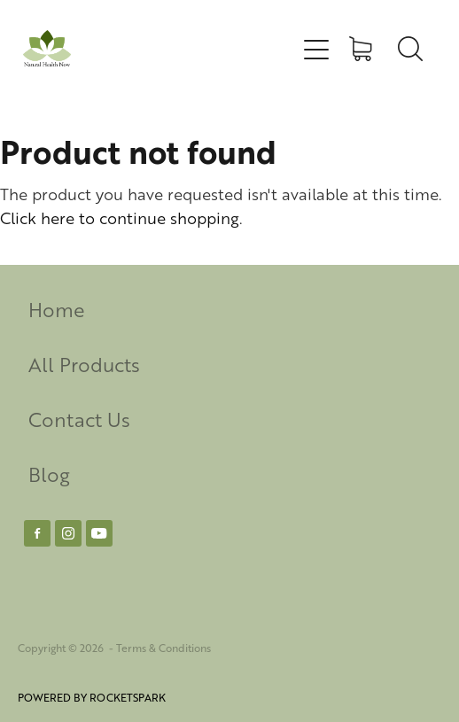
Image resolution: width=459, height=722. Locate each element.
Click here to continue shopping (119, 217)
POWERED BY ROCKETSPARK (92, 697)
